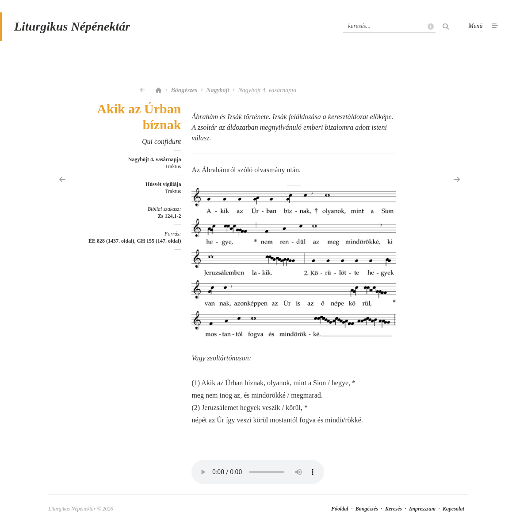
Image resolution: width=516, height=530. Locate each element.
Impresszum (422, 509)
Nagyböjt (217, 90)
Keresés (393, 509)
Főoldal (339, 509)
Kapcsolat (453, 509)
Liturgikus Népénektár (72, 26)
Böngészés (184, 90)
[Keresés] (389, 26)
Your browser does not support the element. (257, 472)
